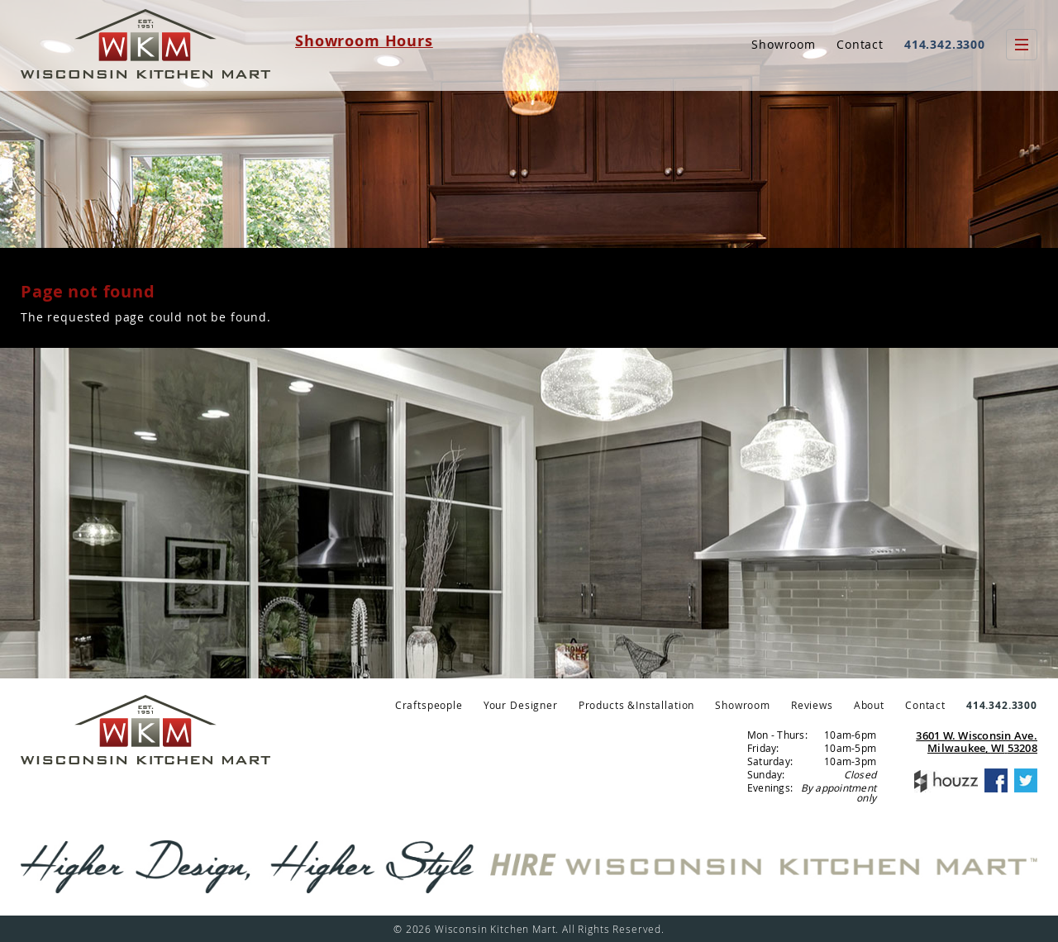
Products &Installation (636, 704)
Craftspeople (429, 704)
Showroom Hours (364, 41)
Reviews (812, 704)
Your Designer (521, 704)
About (869, 704)
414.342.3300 (944, 44)
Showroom (783, 44)
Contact (860, 44)
